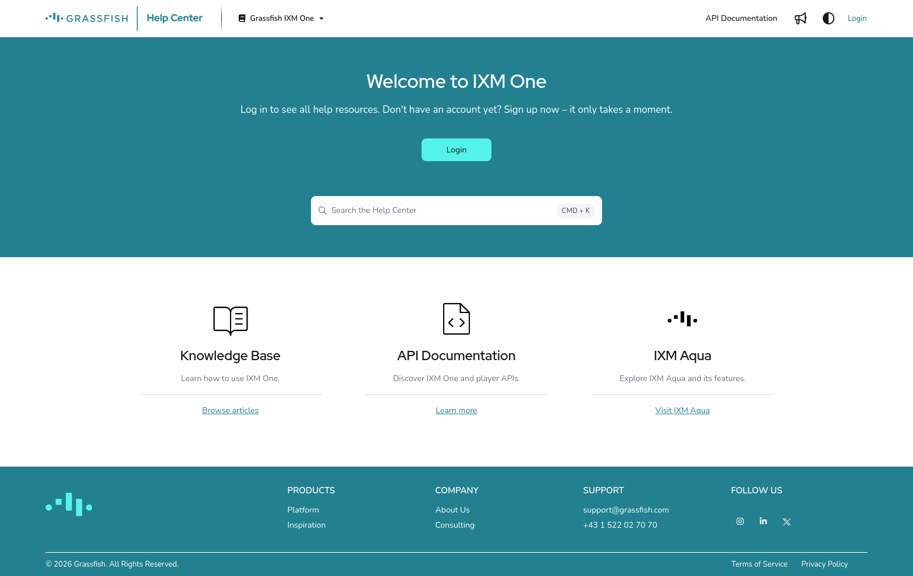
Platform (304, 509)
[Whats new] (800, 18)
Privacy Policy (824, 564)
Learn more (456, 410)
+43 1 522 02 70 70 (620, 525)
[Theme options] (828, 18)
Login (857, 18)
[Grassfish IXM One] (280, 19)
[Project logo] (124, 18)
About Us (453, 509)
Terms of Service (759, 564)
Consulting (455, 525)
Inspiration (307, 525)
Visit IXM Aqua (683, 410)
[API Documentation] (742, 18)
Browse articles (230, 410)
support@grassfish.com (626, 509)
